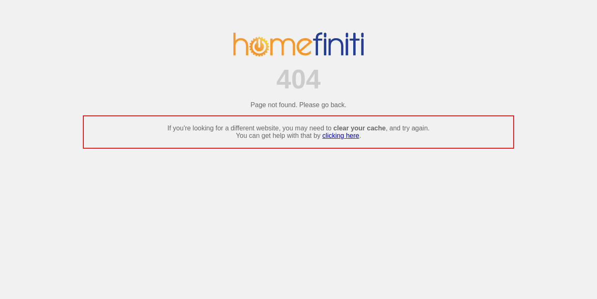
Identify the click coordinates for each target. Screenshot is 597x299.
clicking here (341, 135)
